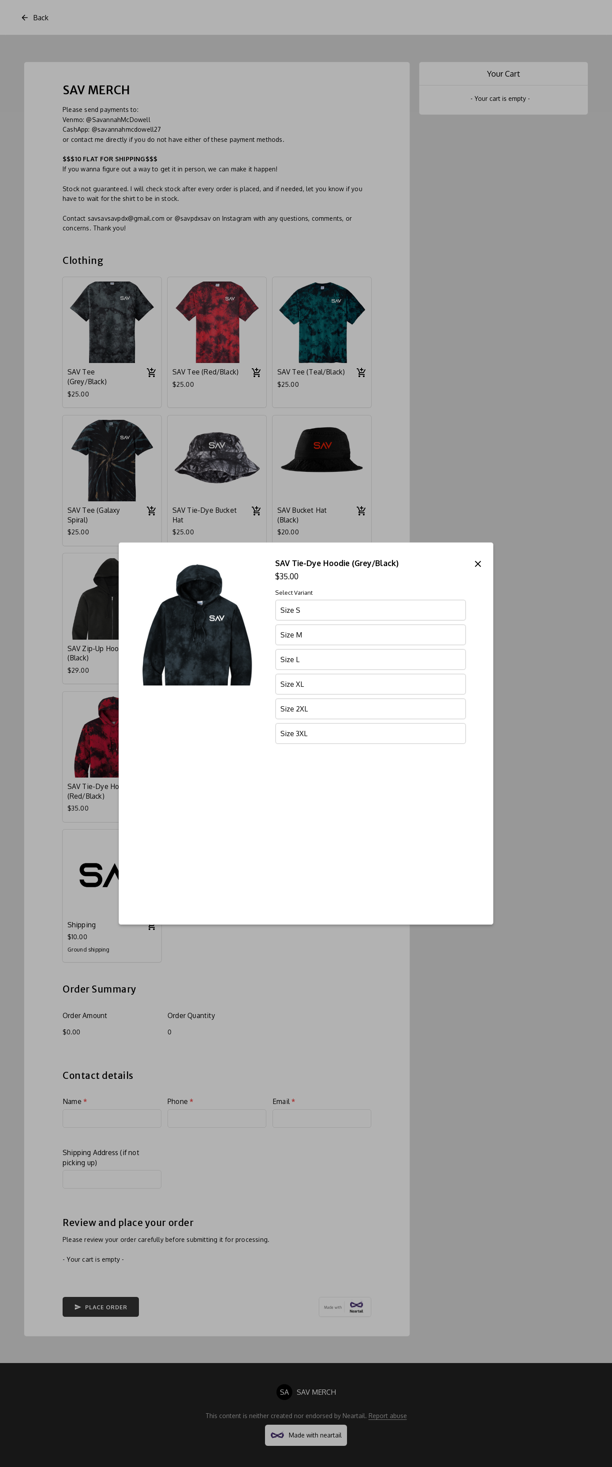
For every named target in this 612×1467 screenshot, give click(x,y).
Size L (289, 659)
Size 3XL (293, 733)
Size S (290, 610)
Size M (291, 634)
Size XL (292, 684)
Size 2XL (294, 708)
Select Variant (294, 592)
